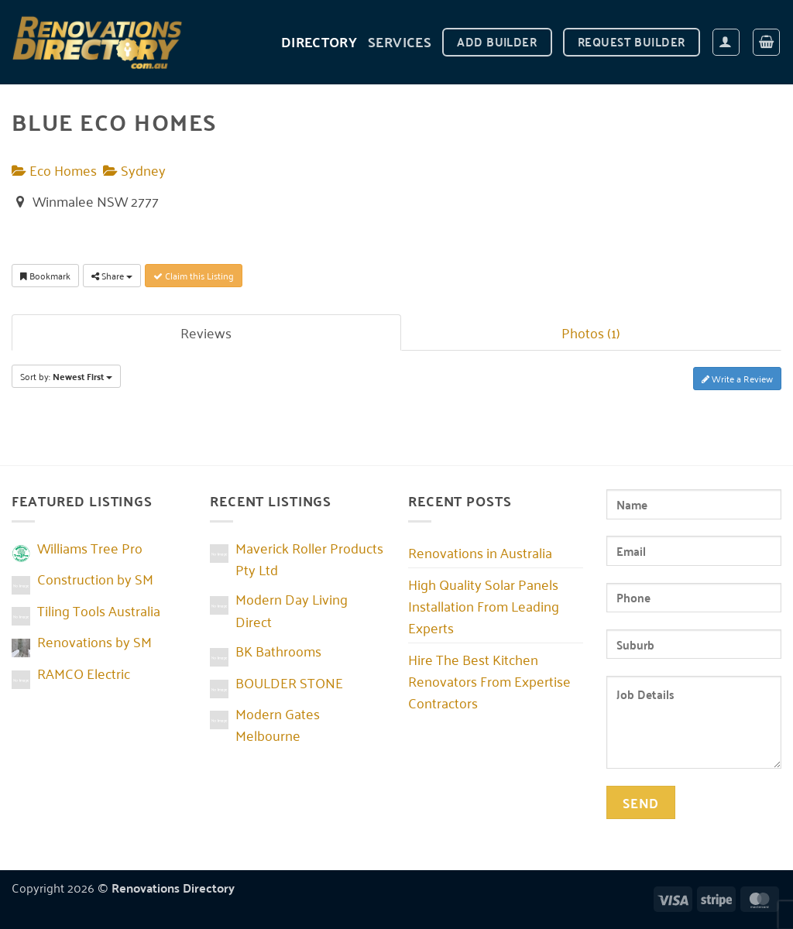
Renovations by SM (94, 641)
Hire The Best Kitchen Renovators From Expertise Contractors (489, 680)
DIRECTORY (319, 41)
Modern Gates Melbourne (277, 724)
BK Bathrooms (278, 650)
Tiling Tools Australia (98, 610)
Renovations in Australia (480, 552)
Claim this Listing (193, 275)
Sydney (134, 169)
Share (111, 275)
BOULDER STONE (289, 682)
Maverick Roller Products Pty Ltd (309, 558)
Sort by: (66, 376)
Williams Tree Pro (89, 547)
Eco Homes (54, 169)
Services (399, 41)
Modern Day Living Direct (291, 609)
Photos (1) (590, 332)
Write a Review (737, 378)
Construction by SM (95, 578)
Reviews (206, 332)
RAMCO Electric (83, 672)
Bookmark (45, 275)
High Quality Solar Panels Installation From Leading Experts (483, 605)
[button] (726, 42)
